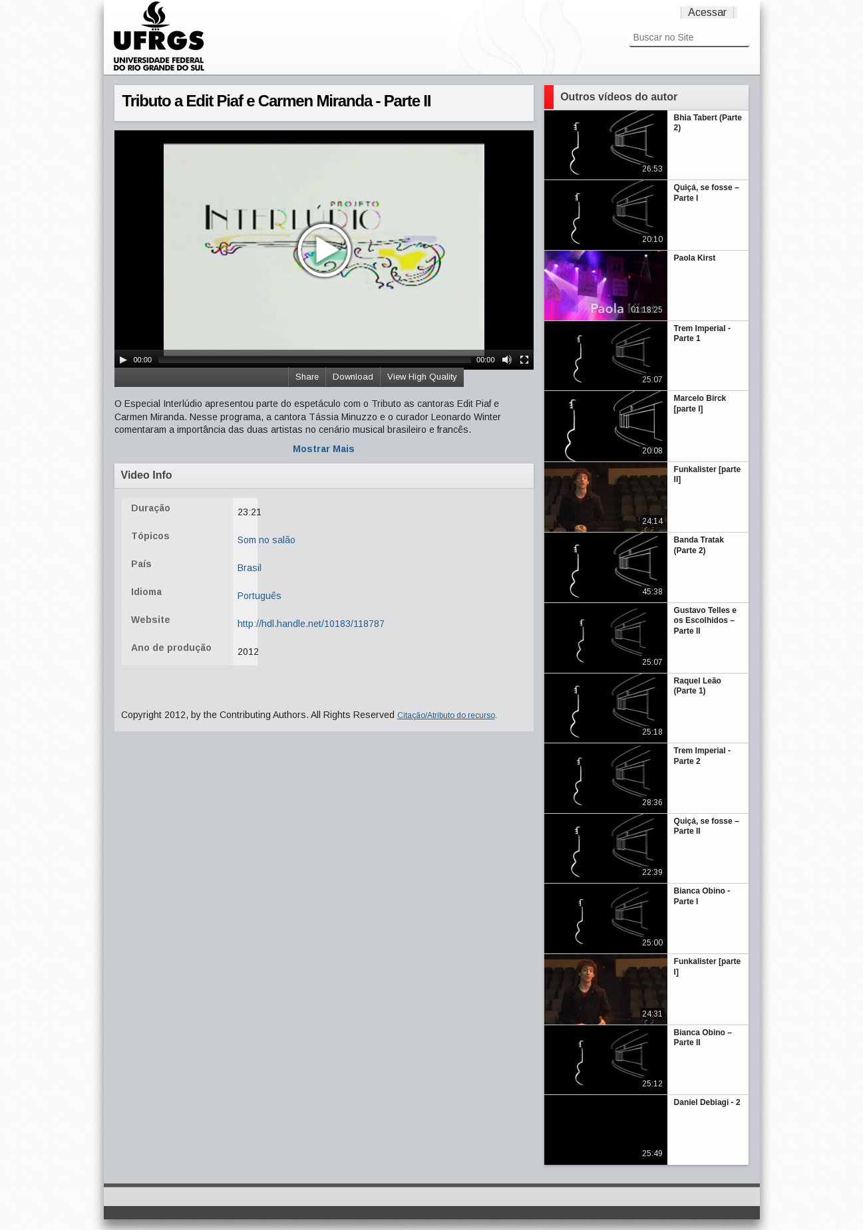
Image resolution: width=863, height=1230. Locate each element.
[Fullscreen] (524, 359)
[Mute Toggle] (507, 359)
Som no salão (266, 540)
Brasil (249, 567)
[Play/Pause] (123, 359)
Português (259, 595)
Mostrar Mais (324, 448)
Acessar (707, 12)
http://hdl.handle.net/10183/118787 (311, 623)
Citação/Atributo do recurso (446, 715)
